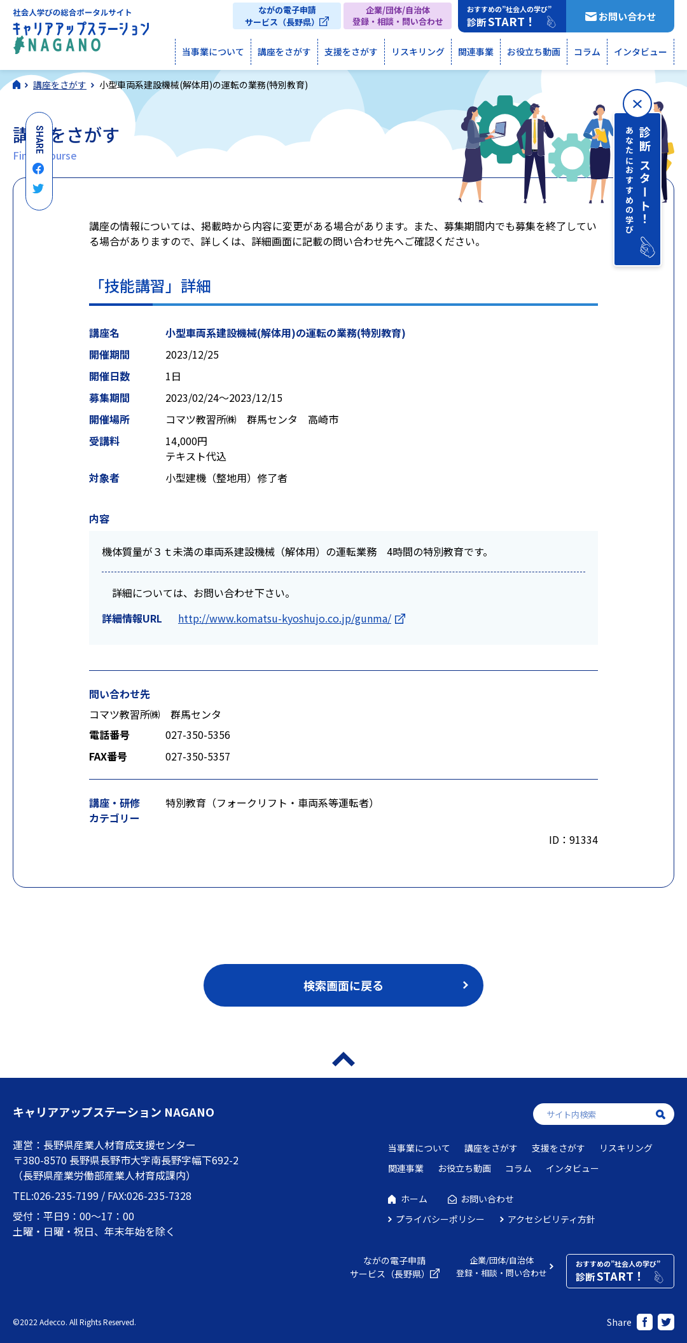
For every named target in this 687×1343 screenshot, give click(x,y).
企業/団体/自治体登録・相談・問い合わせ (397, 15)
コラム (587, 51)
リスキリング (418, 51)
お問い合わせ (627, 16)
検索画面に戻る (343, 985)
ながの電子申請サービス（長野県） (282, 16)
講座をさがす (284, 51)
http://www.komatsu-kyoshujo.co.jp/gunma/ (284, 618)
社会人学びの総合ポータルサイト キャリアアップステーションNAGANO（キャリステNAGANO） (81, 34)
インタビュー (640, 51)
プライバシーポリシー (440, 1219)
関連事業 (476, 51)
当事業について (213, 51)
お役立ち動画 (533, 51)
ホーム (414, 1198)
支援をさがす (351, 51)
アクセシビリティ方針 (551, 1219)
